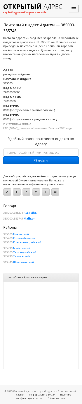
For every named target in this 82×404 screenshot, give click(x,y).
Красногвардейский (27, 242)
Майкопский (21, 248)
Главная (19, 394)
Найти (41, 160)
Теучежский (21, 256)
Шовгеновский (23, 262)
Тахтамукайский (24, 252)
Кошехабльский (24, 238)
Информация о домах (42, 394)
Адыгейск (30, 213)
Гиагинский (21, 234)
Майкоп (29, 218)
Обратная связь (56, 398)
